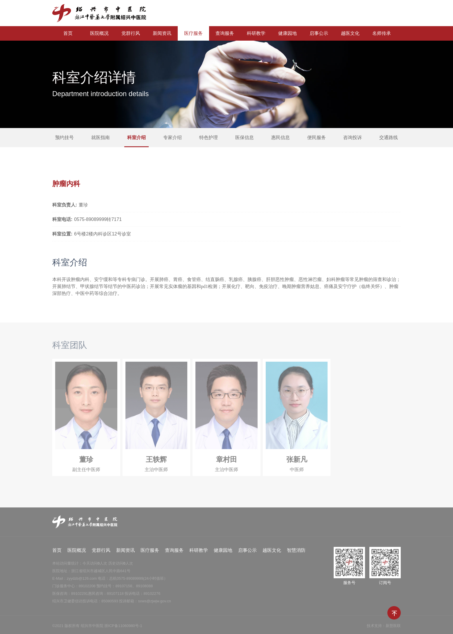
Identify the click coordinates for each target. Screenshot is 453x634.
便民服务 (316, 137)
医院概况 (99, 33)
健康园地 (287, 33)
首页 (68, 33)
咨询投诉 (352, 137)
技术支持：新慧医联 (384, 628)
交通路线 (388, 137)
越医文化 (350, 33)
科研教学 (256, 33)
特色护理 (208, 137)
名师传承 (381, 33)
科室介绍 (136, 137)
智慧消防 (296, 553)
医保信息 (244, 137)
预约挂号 (64, 137)
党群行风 (130, 33)
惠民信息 (280, 137)
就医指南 (100, 137)
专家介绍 (172, 137)
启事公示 (319, 33)
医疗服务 (193, 33)
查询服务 (224, 33)
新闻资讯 (162, 33)
